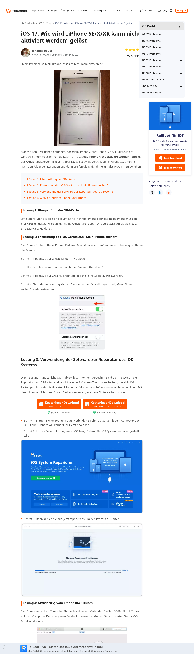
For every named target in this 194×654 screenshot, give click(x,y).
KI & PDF (114, 10)
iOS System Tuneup (163, 79)
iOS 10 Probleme (161, 73)
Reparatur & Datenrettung (43, 10)
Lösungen (128, 10)
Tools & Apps (98, 10)
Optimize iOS (159, 86)
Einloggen (182, 10)
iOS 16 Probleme (161, 41)
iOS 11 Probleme (161, 66)
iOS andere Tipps (162, 92)
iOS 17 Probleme (161, 34)
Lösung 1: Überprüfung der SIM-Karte (51, 179)
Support (146, 10)
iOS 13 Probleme (161, 54)
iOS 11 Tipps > (47, 23)
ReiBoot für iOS (170, 135)
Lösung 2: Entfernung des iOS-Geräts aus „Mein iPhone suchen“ (67, 185)
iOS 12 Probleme (161, 60)
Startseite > (31, 23)
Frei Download (170, 158)
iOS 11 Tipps (72, 55)
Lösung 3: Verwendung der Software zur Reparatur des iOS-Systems (70, 191)
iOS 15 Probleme (161, 47)
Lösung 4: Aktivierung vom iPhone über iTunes (56, 198)
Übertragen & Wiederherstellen (74, 10)
